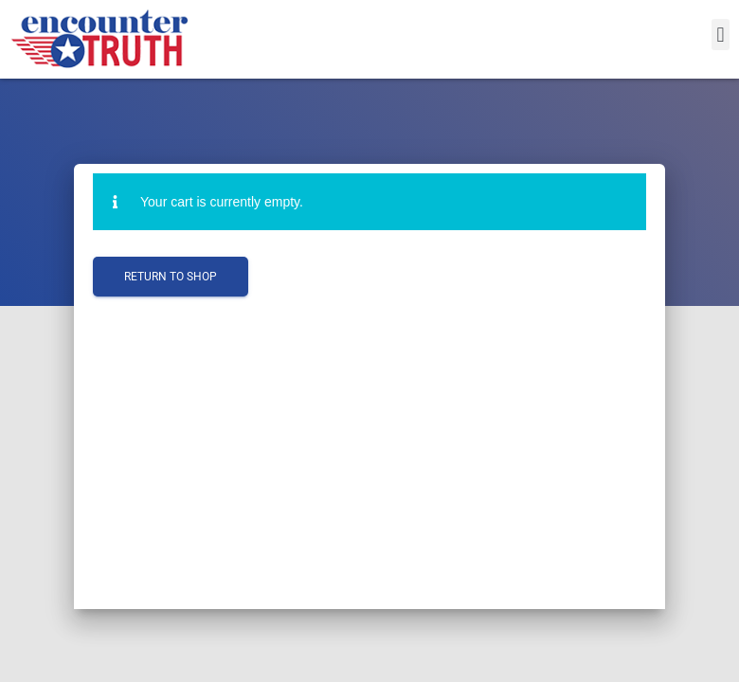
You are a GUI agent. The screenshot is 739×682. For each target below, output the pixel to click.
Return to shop (170, 276)
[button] (721, 34)
